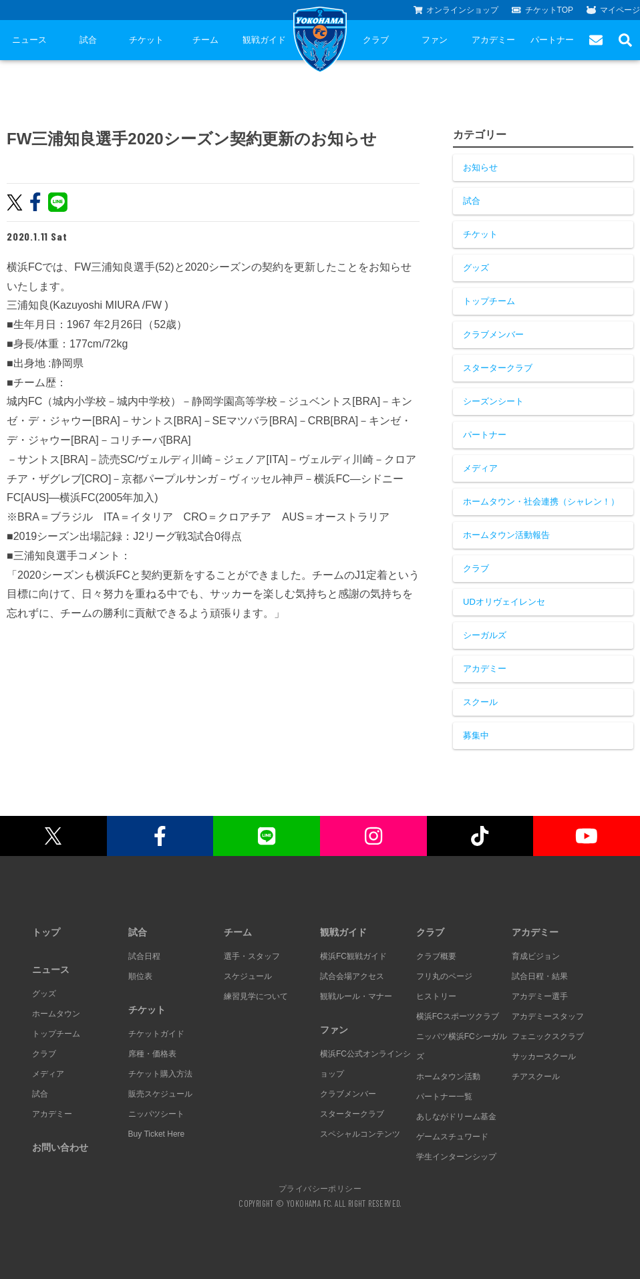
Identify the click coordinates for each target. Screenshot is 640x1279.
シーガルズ (484, 635)
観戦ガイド (264, 40)
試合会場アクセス (352, 976)
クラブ (376, 40)
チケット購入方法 (160, 1074)
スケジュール (248, 976)
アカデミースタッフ (548, 1016)
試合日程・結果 (540, 976)
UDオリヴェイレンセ (504, 602)
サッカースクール (544, 1056)
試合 (88, 40)
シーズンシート (493, 401)
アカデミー (493, 40)
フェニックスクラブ (548, 1036)
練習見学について (256, 996)
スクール (480, 702)
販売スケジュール (160, 1094)
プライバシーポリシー (320, 1188)
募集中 (476, 735)
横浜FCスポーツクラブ (457, 1016)
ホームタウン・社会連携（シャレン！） (541, 501)
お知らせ (480, 167)
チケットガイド (156, 1033)
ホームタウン (56, 1013)
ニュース (29, 40)
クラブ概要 (436, 956)
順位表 (140, 976)
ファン (435, 40)
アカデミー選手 (540, 996)
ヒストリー (436, 996)
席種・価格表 (152, 1053)
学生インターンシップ (456, 1156)
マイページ (613, 10)
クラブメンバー (493, 334)
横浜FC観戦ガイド (353, 956)
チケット (146, 40)
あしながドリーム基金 (456, 1116)
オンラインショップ (456, 10)
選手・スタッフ (252, 956)
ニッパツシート (156, 1114)
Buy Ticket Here (156, 1134)
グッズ (476, 268)
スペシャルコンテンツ (360, 1134)
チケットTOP (542, 10)
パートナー (552, 40)
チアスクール (536, 1076)
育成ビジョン (536, 956)
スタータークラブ (497, 368)
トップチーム (489, 301)
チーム (205, 40)
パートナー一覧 (444, 1096)
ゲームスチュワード (452, 1136)
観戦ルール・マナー (356, 996)
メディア (480, 468)
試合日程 (144, 956)
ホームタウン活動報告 (506, 535)
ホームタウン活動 (448, 1076)
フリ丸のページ (444, 976)
